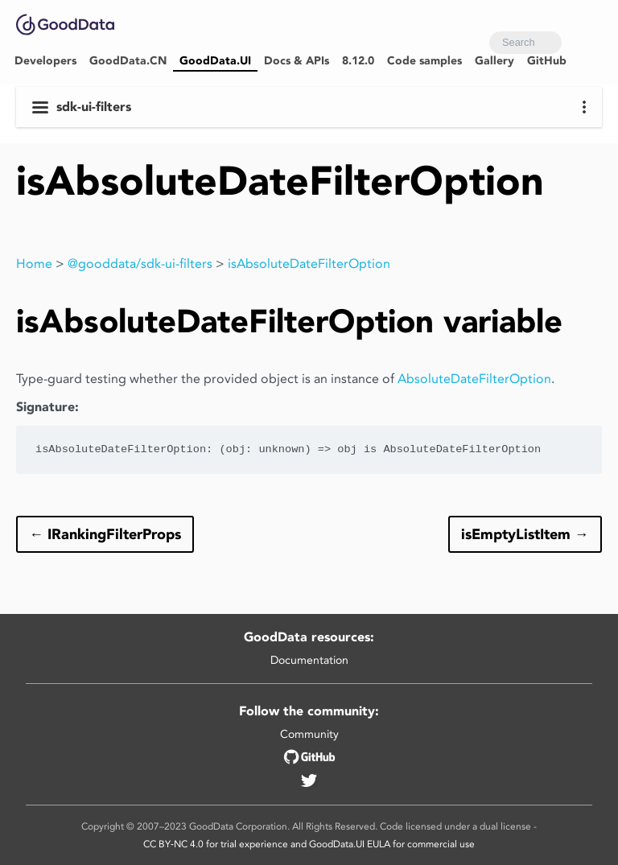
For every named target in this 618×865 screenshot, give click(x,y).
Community (309, 734)
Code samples (424, 61)
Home (34, 263)
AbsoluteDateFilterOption (474, 378)
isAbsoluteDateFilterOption (309, 263)
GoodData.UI (215, 61)
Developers (45, 61)
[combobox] (525, 42)
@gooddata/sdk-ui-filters (140, 263)
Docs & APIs (296, 61)
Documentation (309, 660)
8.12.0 (358, 61)
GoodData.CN (128, 61)
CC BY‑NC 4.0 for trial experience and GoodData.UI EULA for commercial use (309, 844)
